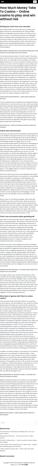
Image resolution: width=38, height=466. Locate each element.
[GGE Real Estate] (2, 1)
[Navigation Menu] (35, 1)
